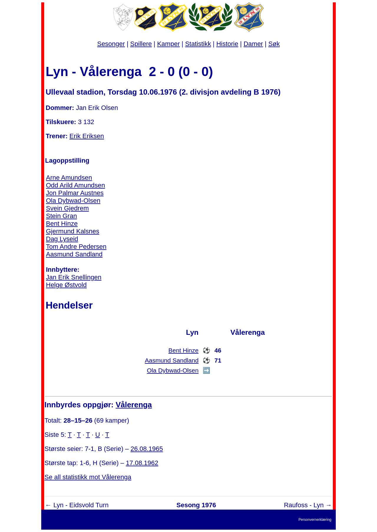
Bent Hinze (62, 223)
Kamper (168, 43)
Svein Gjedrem (67, 208)
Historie (227, 43)
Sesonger (111, 43)
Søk (274, 43)
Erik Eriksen (87, 136)
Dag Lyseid (62, 239)
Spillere (141, 43)
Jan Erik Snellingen (73, 277)
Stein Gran (61, 216)
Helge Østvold (66, 285)
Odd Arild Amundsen (75, 185)
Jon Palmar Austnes (75, 193)
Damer (253, 43)
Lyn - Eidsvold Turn (81, 505)
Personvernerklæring (315, 520)
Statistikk (198, 43)
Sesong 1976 (196, 505)
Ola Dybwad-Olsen (73, 200)
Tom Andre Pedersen (76, 246)
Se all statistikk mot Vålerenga (87, 477)
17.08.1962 (142, 463)
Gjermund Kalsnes (72, 231)
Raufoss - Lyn (304, 505)
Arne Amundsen (69, 177)
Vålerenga (134, 405)
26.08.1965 (146, 448)
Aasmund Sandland (74, 254)
